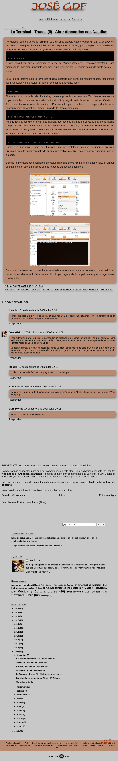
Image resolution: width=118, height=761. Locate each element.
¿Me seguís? (72, 742)
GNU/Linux (36, 289)
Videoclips (45, 595)
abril (19, 714)
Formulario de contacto (93, 745)
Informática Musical (89, 584)
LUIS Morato (16, 408)
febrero (20, 721)
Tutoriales (106, 289)
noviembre (22, 686)
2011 (16, 643)
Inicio (41, 19)
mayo (19, 710)
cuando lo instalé (57, 107)
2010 (16, 647)
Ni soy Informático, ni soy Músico (89, 567)
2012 (16, 639)
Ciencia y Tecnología (54, 584)
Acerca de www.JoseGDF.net (25, 584)
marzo (20, 718)
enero (19, 725)
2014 (16, 631)
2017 (16, 619)
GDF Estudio (52, 19)
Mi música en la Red (44, 745)
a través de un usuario (93, 125)
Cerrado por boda (24, 681)
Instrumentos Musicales (22, 587)
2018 (16, 615)
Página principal (13, 742)
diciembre (21, 654)
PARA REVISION (61, 289)
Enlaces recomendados (68, 745)
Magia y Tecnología (96, 587)
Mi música (65, 19)
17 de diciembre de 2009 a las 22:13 (38, 366)
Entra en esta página (21, 537)
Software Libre (79, 289)
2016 (16, 623)
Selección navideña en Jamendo (31, 662)
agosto (20, 698)
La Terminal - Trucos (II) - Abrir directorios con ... (39, 673)
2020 (16, 608)
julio (19, 702)
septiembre (22, 694)
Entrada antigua (107, 494)
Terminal (94, 289)
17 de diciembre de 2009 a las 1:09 (44, 332)
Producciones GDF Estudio (83, 591)
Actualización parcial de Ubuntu (31, 670)
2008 (16, 730)
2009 (16, 651)
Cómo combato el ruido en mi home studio (36, 658)
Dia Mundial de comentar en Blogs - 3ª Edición (38, 677)
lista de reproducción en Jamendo (46, 545)
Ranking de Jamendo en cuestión (31, 666)
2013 (16, 635)
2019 (16, 612)
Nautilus (48, 289)
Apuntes (25, 289)
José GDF (14, 332)
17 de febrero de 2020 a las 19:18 (42, 408)
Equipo (70, 584)
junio (19, 706)
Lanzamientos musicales (64, 587)
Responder (15, 323)
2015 (16, 627)
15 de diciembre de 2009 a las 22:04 (38, 309)
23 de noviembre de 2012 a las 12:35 (40, 386)
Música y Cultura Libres (37, 590)
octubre (20, 690)
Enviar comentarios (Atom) (31, 501)
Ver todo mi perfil (38, 571)
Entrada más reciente (13, 494)
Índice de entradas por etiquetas (97, 742)
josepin (13, 309)
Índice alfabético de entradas (17, 745)
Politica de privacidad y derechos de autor (43, 742)
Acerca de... (77, 19)
